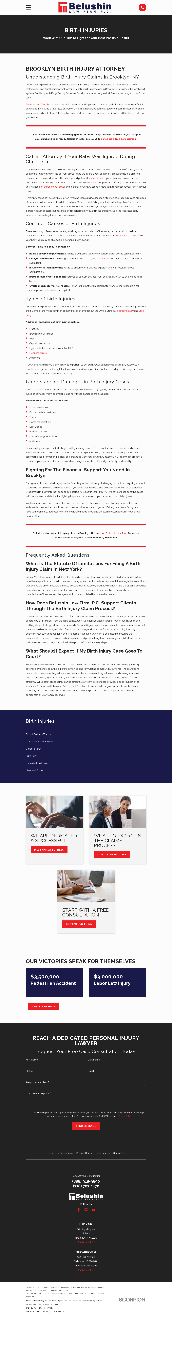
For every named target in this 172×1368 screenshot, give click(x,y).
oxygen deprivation (98, 258)
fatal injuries (96, 178)
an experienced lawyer (53, 186)
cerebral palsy (126, 310)
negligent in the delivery (128, 235)
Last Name (94, 1059)
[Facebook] (78, 1210)
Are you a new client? (37, 1082)
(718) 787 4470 (86, 1186)
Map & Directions (86, 1242)
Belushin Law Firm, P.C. (38, 104)
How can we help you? (38, 1093)
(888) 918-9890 (86, 1181)
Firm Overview (65, 1153)
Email (91, 1071)
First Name (32, 1059)
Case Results (102, 1153)
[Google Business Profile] (86, 1210)
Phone (29, 1071)
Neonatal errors (38, 353)
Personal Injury (84, 1153)
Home (50, 1153)
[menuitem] (86, 734)
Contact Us (119, 1153)
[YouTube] (93, 1210)
